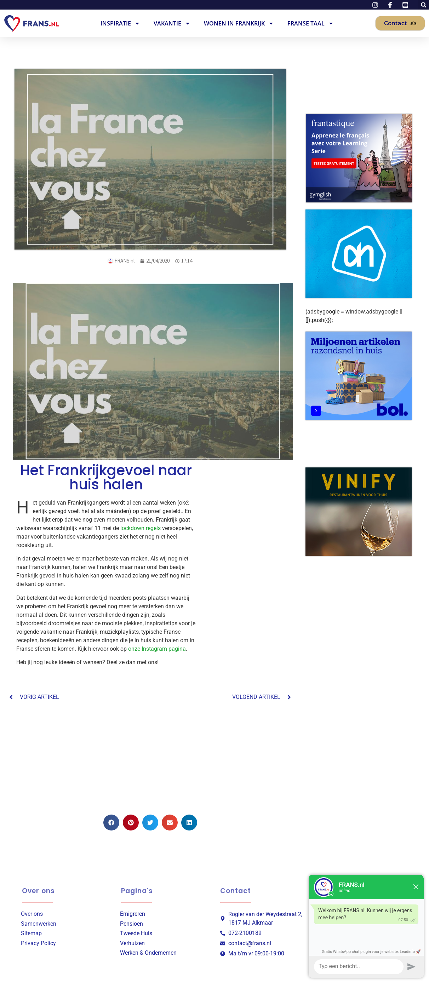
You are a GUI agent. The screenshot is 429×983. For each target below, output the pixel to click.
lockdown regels (140, 528)
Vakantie (172, 23)
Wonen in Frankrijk (239, 23)
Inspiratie (120, 23)
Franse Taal (310, 23)
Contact (235, 891)
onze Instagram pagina (157, 648)
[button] (111, 822)
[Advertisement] (150, 757)
